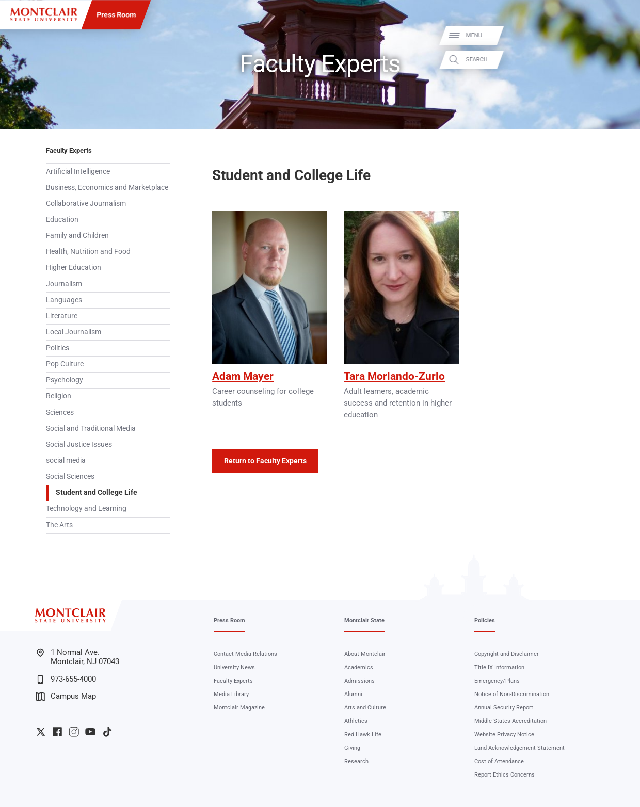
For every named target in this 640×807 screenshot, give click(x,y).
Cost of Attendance (499, 761)
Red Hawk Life (362, 734)
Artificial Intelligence (78, 171)
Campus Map (66, 696)
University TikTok (107, 732)
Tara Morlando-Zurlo (394, 376)
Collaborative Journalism (86, 203)
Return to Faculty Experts (265, 461)
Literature (61, 316)
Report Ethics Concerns (504, 774)
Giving (352, 748)
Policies (484, 620)
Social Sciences (70, 476)
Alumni (353, 694)
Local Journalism (73, 332)
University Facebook (57, 732)
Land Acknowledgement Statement (519, 748)
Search (620, 59)
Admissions (359, 680)
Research (356, 761)
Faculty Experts (69, 150)
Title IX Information (499, 667)
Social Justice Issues (79, 444)
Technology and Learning (86, 508)
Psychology (64, 380)
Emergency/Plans (497, 680)
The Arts (59, 525)
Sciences (60, 412)
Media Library (231, 694)
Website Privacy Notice (504, 734)
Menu (618, 35)
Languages (64, 300)
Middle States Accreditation (510, 721)
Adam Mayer (243, 376)
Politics (57, 348)
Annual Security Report (503, 707)
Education (62, 219)
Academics (358, 667)
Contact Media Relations (245, 654)
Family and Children (77, 235)
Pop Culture (65, 364)
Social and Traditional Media (91, 428)
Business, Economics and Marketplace (107, 187)
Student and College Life (96, 492)
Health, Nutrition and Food (88, 251)
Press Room (116, 14)
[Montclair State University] (43, 14)
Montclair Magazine (239, 707)
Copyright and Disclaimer (506, 654)
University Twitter (41, 732)
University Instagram (74, 732)
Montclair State (364, 620)
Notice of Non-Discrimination (511, 694)
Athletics (355, 721)
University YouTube (90, 732)
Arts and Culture (365, 707)
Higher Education (73, 267)
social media (66, 460)
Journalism (64, 284)
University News (234, 667)
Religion (58, 396)
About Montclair (365, 654)
